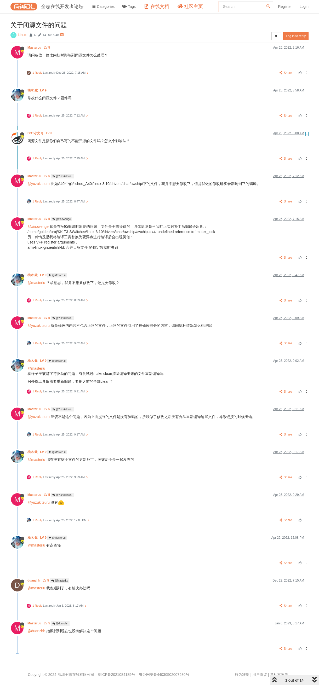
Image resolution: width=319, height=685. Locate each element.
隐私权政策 (279, 674)
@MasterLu (57, 275)
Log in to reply (296, 36)
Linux (22, 35)
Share (286, 73)
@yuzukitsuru (38, 184)
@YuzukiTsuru (62, 176)
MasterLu (39, 47)
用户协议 (259, 674)
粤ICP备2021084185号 (116, 674)
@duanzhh (60, 623)
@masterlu (36, 283)
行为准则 (242, 674)
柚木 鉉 (37, 90)
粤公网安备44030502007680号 (164, 674)
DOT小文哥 (40, 133)
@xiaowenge (61, 219)
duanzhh (38, 580)
